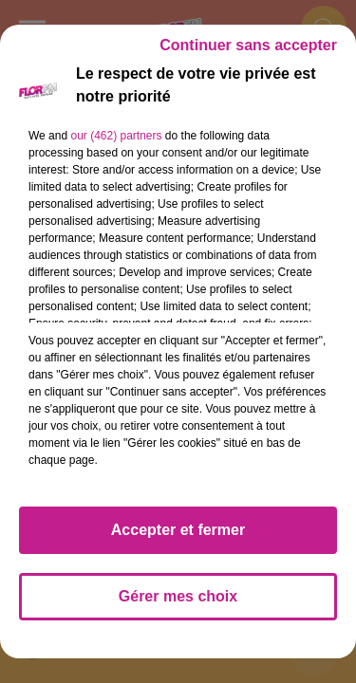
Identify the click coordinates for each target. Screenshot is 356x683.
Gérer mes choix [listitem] (178, 596)
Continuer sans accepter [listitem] (248, 45)
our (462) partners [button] (115, 135)
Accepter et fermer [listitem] (178, 530)
